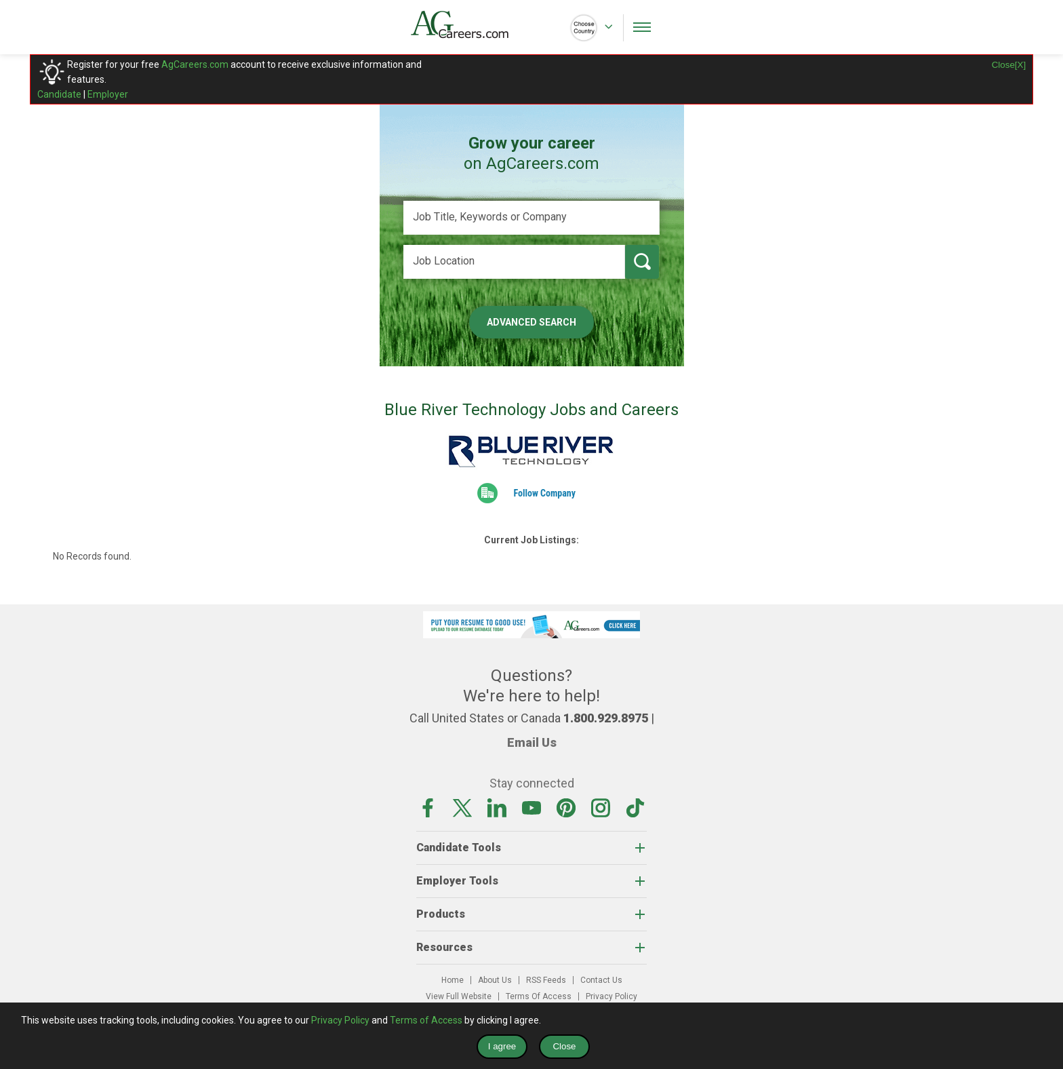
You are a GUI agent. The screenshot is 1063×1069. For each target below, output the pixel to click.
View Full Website (459, 996)
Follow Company (544, 493)
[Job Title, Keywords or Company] (531, 218)
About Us (495, 980)
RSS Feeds (546, 980)
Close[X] (1009, 65)
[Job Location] (514, 262)
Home (452, 980)
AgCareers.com (194, 64)
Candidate (59, 94)
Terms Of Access (538, 996)
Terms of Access (426, 1020)
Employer (107, 94)
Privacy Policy (611, 996)
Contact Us (601, 980)
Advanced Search (531, 322)
